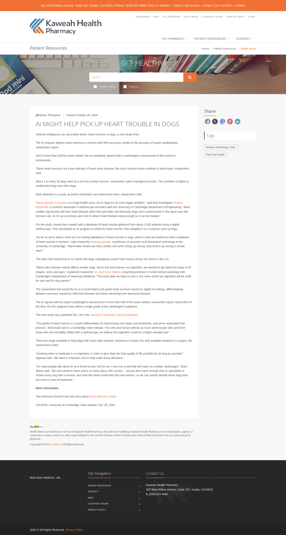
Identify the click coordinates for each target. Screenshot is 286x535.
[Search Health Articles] (136, 77)
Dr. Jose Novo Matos (107, 272)
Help (156, 16)
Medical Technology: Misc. (221, 147)
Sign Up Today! (235, 16)
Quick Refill (191, 16)
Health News (105, 87)
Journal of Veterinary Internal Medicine (114, 314)
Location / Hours (212, 16)
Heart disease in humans (52, 202)
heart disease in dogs (103, 396)
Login (251, 16)
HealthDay (56, 444)
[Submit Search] (190, 77)
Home (205, 48)
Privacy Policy (97, 510)
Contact (243, 38)
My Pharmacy (173, 38)
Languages (142, 16)
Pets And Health (215, 154)
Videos (131, 87)
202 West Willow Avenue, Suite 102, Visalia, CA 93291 (77, 5)
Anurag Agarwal (100, 241)
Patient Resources (210, 38)
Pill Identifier (171, 16)
